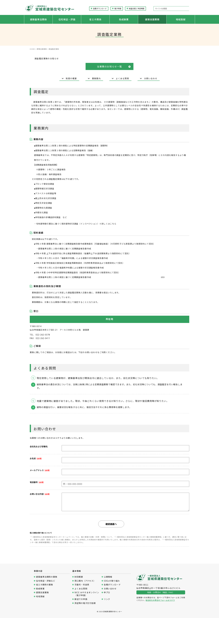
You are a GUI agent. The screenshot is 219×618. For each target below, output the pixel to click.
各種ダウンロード (100, 8)
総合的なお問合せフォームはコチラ (160, 600)
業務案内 (94, 78)
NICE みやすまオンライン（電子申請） (86, 594)
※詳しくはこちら (107, 224)
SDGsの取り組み (112, 580)
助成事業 (124, 19)
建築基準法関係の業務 (46, 576)
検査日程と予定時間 (136, 8)
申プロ (107, 592)
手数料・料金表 (81, 584)
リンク (107, 599)
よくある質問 (120, 78)
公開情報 (108, 576)
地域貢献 (180, 19)
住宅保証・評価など (45, 580)
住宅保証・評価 (67, 19)
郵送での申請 (80, 599)
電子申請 (117, 8)
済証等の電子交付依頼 (85, 603)
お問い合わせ (148, 78)
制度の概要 (69, 78)
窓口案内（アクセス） (84, 580)
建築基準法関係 (38, 19)
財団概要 (78, 576)
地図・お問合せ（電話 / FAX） (160, 592)
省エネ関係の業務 (44, 584)
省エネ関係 (95, 19)
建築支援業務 (152, 19)
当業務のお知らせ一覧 (114, 66)
